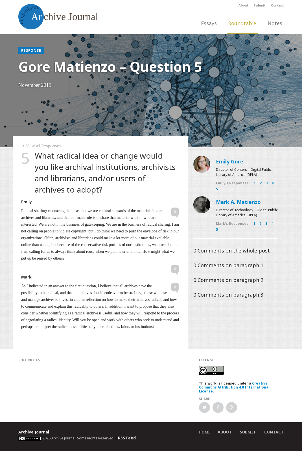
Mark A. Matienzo (238, 201)
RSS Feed (127, 438)
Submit (260, 5)
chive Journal (58, 16)
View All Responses (41, 145)
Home (205, 432)
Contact (277, 5)
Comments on (231, 250)
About (243, 5)
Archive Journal (33, 432)
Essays (209, 23)
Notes (275, 23)
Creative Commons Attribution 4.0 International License (234, 387)
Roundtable (242, 23)
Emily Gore (229, 161)
